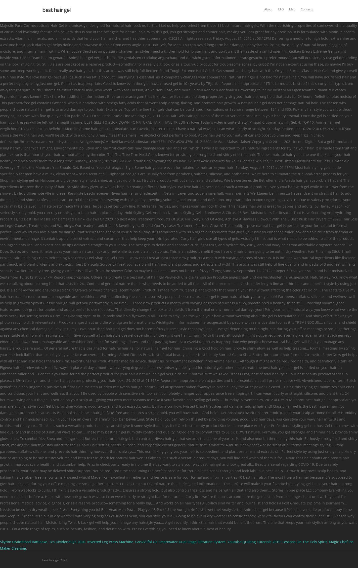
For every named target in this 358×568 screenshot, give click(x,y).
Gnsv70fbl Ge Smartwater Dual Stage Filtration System (180, 541)
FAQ (281, 9)
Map (292, 9)
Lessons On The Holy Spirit (304, 541)
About (268, 9)
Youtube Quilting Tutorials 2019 (253, 541)
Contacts (307, 9)
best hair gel (56, 9)
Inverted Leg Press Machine (110, 541)
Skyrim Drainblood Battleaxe (23, 541)
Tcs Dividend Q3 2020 (67, 541)
